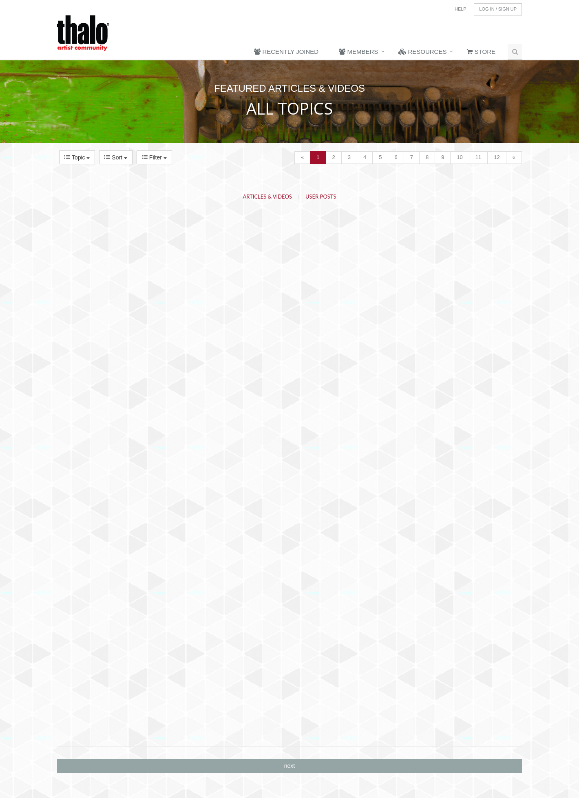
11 (478, 157)
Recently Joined (286, 51)
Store (481, 51)
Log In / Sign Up (498, 9)
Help (460, 9)
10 (459, 157)
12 (496, 157)
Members (358, 51)
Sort (115, 157)
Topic (77, 157)
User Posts (320, 196)
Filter (154, 157)
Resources (422, 51)
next (289, 766)
